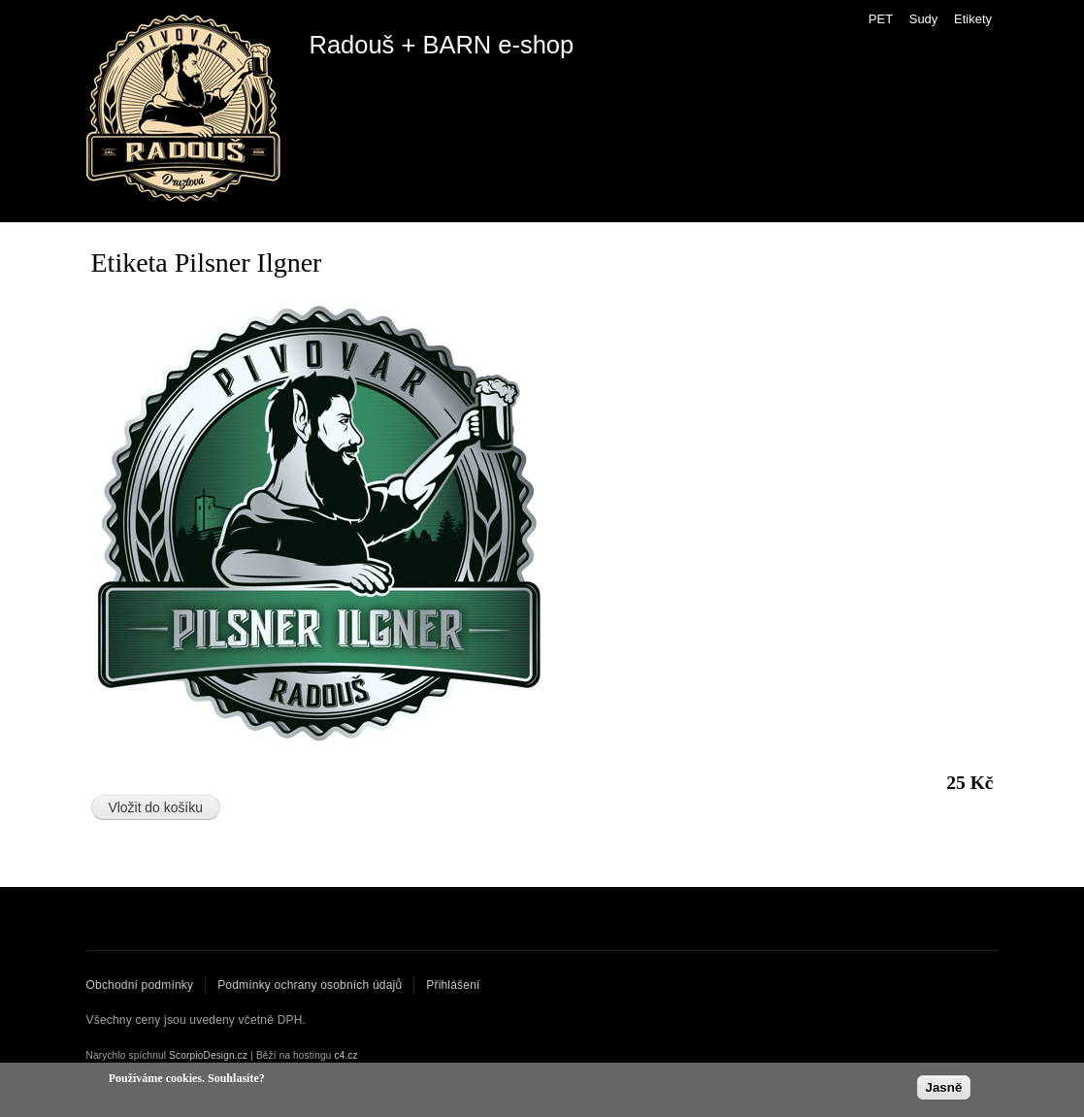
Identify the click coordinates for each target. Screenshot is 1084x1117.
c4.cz (345, 1055)
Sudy (923, 19)
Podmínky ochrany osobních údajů (309, 985)
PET (881, 19)
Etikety (973, 19)
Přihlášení (452, 985)
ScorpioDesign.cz (208, 1055)
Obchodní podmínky (140, 985)
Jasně (944, 1088)
